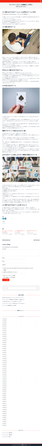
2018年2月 (4, 425)
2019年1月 (4, 403)
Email (3, 261)
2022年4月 (4, 326)
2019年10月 (4, 385)
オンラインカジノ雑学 (6, 436)
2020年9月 (4, 364)
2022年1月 (4, 332)
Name (3, 257)
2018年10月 (4, 409)
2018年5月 (4, 419)
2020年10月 (4, 362)
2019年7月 (4, 391)
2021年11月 (4, 336)
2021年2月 (4, 354)
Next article (37, 240)
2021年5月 (4, 348)
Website (3, 264)
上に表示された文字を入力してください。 (10, 272)
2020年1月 (4, 379)
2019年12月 (4, 381)
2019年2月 (4, 401)
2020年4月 (4, 374)
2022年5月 (4, 324)
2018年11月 (4, 407)
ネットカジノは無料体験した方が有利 (9, 305)
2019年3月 (4, 399)
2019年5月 (4, 395)
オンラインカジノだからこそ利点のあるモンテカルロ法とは (13, 303)
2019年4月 (4, 397)
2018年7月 (4, 415)
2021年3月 (4, 352)
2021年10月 (4, 338)
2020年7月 (4, 368)
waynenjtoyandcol (13, 14)
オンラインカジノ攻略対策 (7, 434)
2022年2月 (4, 330)
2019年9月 (4, 387)
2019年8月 (4, 389)
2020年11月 (4, 360)
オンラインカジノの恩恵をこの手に (21, 444)
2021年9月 (4, 340)
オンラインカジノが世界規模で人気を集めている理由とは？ (13, 299)
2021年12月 (4, 334)
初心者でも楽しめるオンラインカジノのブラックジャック (13, 297)
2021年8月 (4, 342)
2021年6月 (4, 346)
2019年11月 (4, 383)
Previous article (6, 240)
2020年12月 (4, 358)
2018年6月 (4, 417)
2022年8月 (4, 320)
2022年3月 (4, 328)
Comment (4, 248)
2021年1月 (4, 356)
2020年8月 (4, 366)
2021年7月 (4, 344)
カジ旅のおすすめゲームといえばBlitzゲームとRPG (11, 301)
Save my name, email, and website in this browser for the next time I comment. (18, 268)
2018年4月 (4, 421)
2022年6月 (4, 322)
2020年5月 (4, 372)
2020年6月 (4, 370)
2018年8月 (4, 413)
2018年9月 (4, 411)
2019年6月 (4, 393)
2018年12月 (4, 405)
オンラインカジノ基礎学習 (22, 14)
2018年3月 (4, 423)
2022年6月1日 (5, 14)
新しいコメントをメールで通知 (9, 275)
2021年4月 (4, 350)
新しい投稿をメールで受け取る (9, 277)
